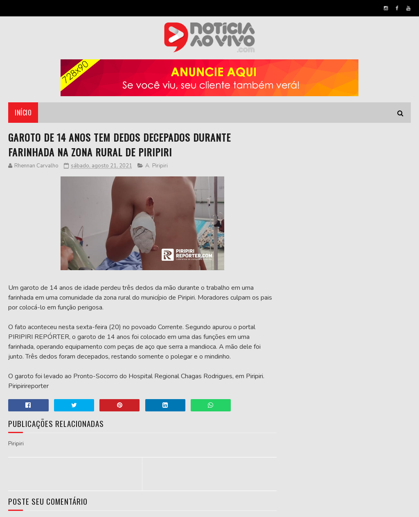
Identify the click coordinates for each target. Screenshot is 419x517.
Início (23, 112)
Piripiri (160, 165)
